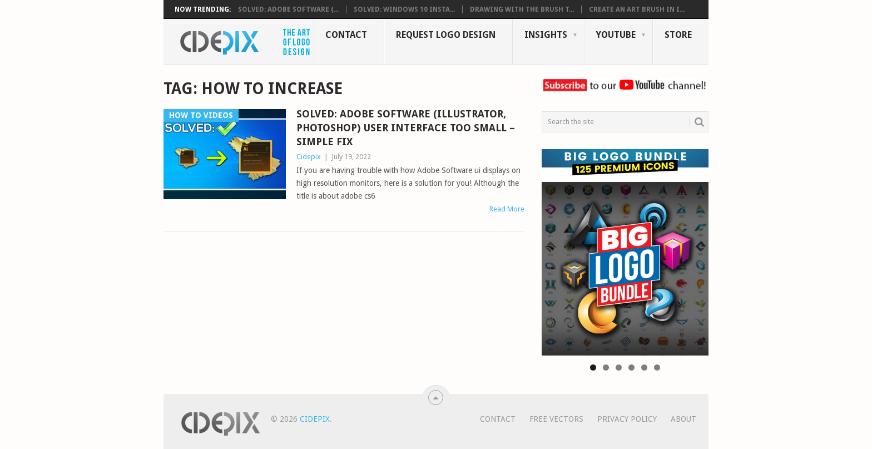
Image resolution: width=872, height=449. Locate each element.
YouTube (616, 34)
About (683, 419)
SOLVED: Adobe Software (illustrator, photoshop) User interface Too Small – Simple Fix (405, 127)
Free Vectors (556, 419)
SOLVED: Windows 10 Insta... (404, 9)
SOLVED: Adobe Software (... (288, 9)
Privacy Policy (627, 419)
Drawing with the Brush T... (522, 9)
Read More (506, 209)
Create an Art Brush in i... (637, 9)
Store (678, 34)
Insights (545, 34)
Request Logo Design (446, 34)
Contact (346, 34)
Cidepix (308, 156)
